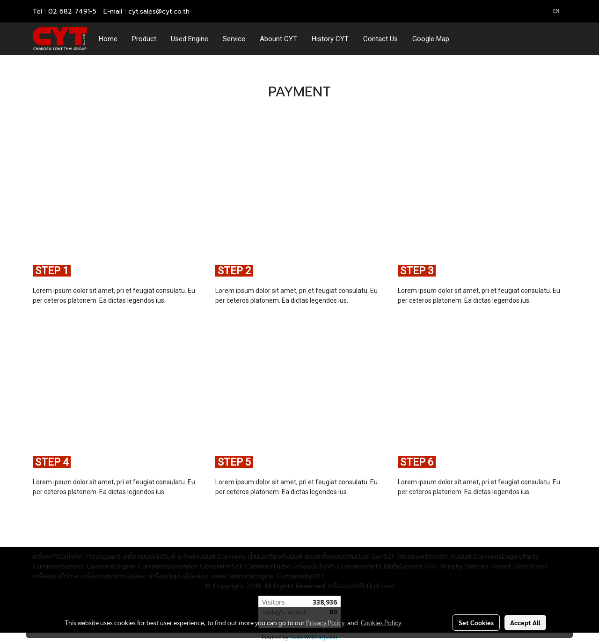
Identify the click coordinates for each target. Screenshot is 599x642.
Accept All (525, 622)
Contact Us (380, 39)
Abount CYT (278, 39)
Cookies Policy (381, 622)
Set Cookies (476, 622)
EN (552, 11)
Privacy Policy (325, 622)
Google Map (430, 39)
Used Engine (189, 39)
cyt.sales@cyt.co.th (159, 11)
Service (234, 39)
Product (144, 39)
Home (108, 39)
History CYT (330, 39)
